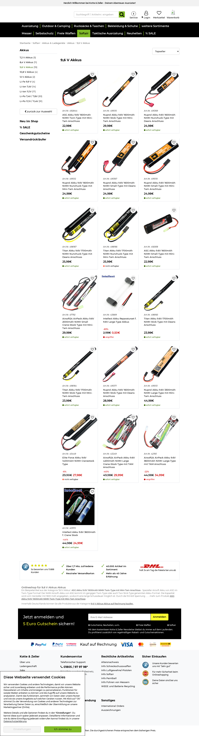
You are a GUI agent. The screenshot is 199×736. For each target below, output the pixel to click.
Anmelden (160, 617)
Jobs (22, 670)
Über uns (25, 662)
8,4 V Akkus (28, 62)
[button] (30, 26)
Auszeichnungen (111, 710)
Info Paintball (109, 678)
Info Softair (107, 674)
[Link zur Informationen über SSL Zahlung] (145, 682)
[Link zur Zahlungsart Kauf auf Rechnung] (98, 644)
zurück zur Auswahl (38, 112)
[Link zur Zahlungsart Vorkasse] (153, 644)
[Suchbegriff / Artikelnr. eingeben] (96, 15)
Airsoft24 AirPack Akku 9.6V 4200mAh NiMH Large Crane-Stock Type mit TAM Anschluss (119, 463)
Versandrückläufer (33, 139)
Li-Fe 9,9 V (27, 82)
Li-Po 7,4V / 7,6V (31, 96)
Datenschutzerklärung (15, 721)
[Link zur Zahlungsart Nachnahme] (165, 644)
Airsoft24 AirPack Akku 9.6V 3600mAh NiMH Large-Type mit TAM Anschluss (160, 461)
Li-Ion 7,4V (28, 87)
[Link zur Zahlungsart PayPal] (38, 644)
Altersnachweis (110, 662)
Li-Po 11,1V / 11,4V (31, 101)
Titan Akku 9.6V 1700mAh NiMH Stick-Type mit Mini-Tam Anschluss (77, 393)
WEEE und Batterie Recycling (118, 686)
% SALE (25, 127)
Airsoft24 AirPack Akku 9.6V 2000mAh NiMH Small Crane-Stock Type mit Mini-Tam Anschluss (78, 324)
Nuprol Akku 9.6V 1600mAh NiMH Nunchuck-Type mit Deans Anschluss (159, 118)
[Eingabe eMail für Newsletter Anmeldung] (119, 617)
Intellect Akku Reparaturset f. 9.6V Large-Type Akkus (119, 321)
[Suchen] (122, 15)
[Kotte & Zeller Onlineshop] (44, 14)
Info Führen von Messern (115, 682)
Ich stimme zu (63, 729)
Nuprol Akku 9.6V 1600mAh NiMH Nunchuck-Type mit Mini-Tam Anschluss (78, 186)
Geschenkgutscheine (35, 133)
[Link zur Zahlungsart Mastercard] (141, 644)
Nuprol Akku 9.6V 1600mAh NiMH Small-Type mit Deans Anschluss (119, 186)
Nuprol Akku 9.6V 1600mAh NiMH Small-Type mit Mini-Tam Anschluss (159, 186)
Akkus (26, 50)
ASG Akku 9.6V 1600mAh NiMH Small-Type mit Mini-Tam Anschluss (159, 254)
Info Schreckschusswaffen (116, 666)
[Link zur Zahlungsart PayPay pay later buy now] (58, 644)
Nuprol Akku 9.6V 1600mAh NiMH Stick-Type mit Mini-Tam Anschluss (119, 118)
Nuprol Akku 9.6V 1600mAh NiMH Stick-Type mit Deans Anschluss (119, 393)
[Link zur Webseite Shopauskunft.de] (145, 665)
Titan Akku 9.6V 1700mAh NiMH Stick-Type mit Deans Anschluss (159, 322)
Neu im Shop (29, 121)
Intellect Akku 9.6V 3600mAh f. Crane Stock (79, 534)
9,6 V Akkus (28, 67)
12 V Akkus (27, 77)
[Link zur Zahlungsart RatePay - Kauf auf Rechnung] (71, 644)
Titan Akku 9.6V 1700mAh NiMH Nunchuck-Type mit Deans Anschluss (77, 254)
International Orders (112, 706)
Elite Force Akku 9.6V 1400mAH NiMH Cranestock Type (78, 461)
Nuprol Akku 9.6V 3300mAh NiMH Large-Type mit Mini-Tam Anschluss (160, 393)
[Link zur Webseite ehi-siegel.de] (145, 673)
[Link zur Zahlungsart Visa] (126, 644)
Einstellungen (22, 729)
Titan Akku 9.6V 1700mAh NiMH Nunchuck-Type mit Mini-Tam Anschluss (118, 254)
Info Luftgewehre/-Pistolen (116, 670)
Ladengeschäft (28, 666)
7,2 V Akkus (28, 58)
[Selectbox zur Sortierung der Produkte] (165, 51)
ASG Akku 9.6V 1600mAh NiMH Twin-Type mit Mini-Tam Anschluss (77, 118)
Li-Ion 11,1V (28, 91)
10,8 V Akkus (29, 72)
